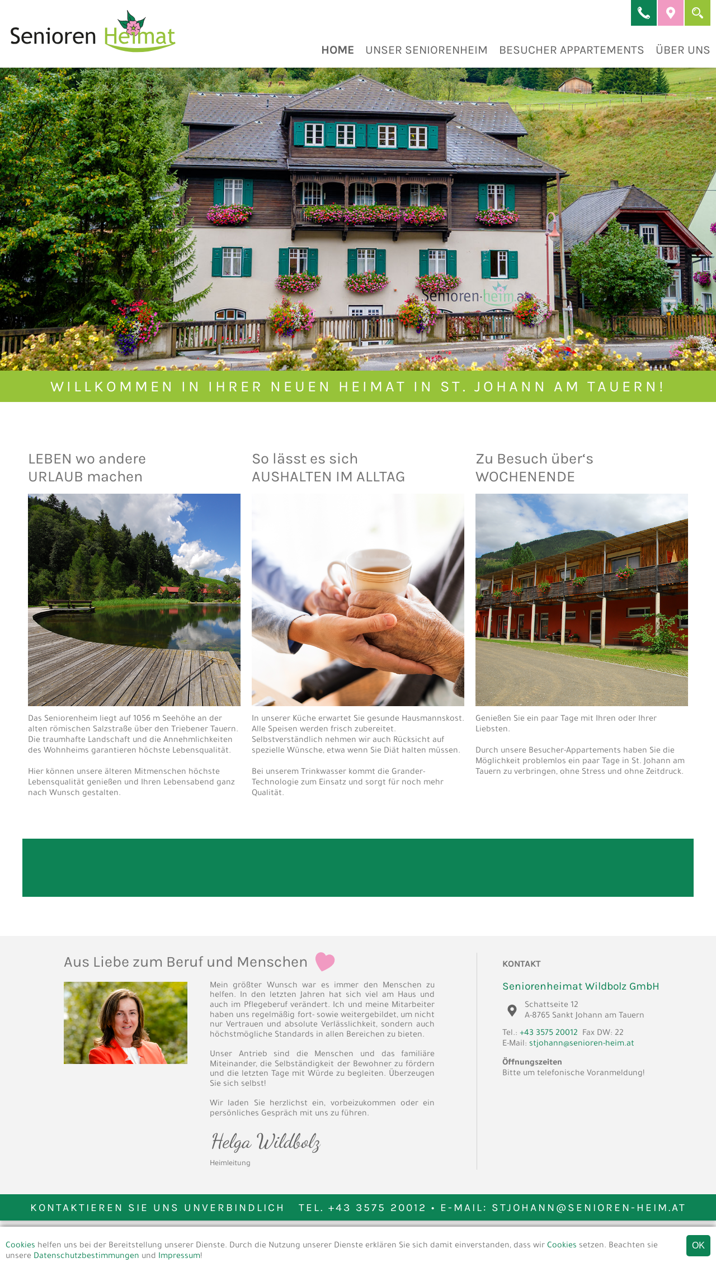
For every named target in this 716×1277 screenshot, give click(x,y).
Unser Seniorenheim (426, 49)
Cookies (20, 1246)
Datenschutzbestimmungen (86, 1256)
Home (337, 49)
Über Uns (683, 49)
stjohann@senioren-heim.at (581, 1044)
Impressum (179, 1256)
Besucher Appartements (571, 49)
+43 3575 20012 (549, 1033)
